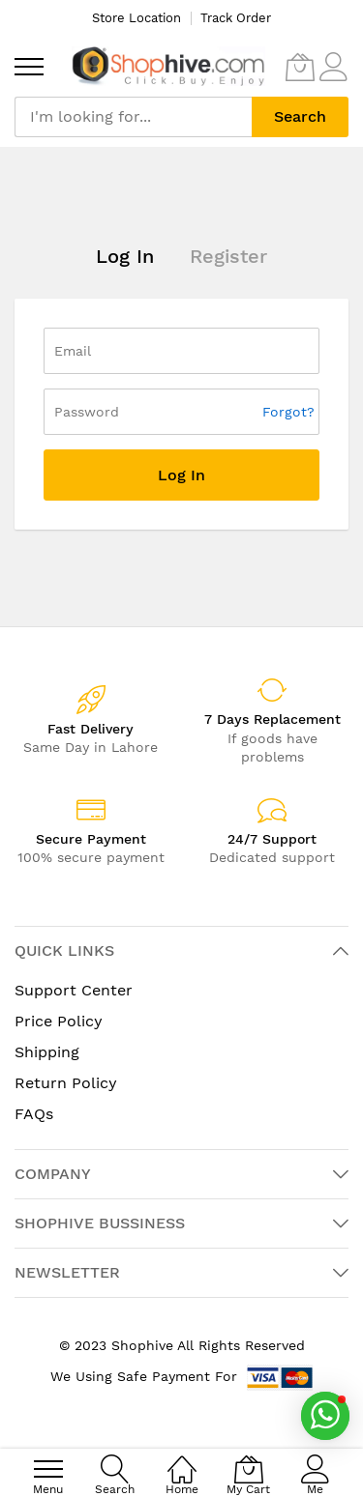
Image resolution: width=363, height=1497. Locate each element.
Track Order (235, 18)
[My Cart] (300, 66)
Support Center (74, 990)
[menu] (29, 66)
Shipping (47, 1052)
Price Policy (59, 1021)
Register (228, 256)
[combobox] (133, 117)
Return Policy (66, 1083)
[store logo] (168, 66)
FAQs (34, 1114)
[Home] (182, 1459)
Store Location (136, 18)
